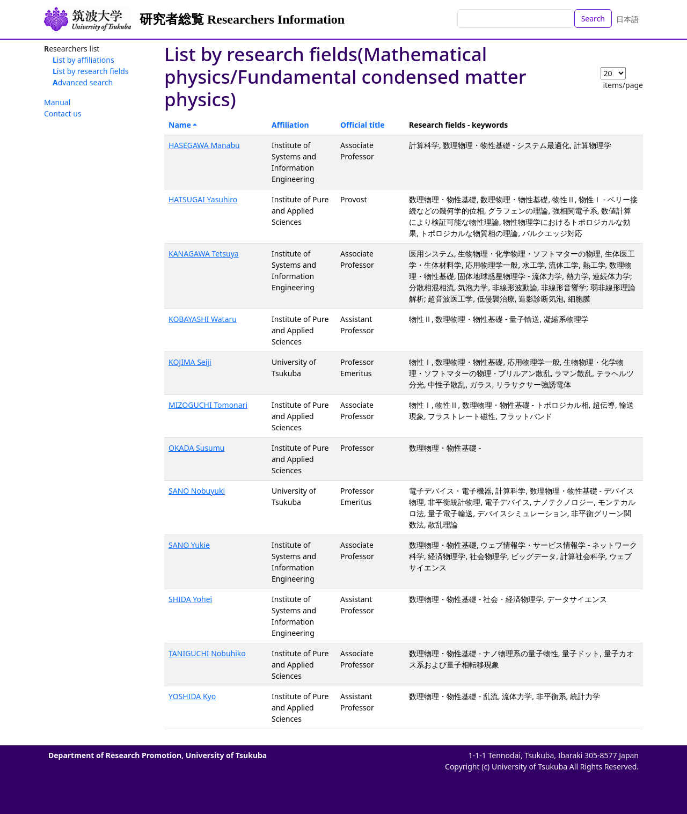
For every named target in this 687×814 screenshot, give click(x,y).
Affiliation (290, 125)
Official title (362, 125)
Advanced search (83, 82)
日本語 (627, 19)
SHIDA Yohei (190, 599)
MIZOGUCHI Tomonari (208, 405)
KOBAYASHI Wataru (203, 319)
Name (180, 125)
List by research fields (91, 71)
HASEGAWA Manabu (204, 145)
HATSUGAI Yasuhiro (203, 199)
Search (593, 18)
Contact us (63, 113)
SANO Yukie (189, 545)
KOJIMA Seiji (190, 362)
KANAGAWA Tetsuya (204, 253)
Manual (57, 102)
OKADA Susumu (197, 448)
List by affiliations (83, 60)
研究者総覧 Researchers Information (242, 19)
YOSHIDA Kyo (192, 696)
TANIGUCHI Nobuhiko (207, 653)
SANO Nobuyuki (197, 491)
